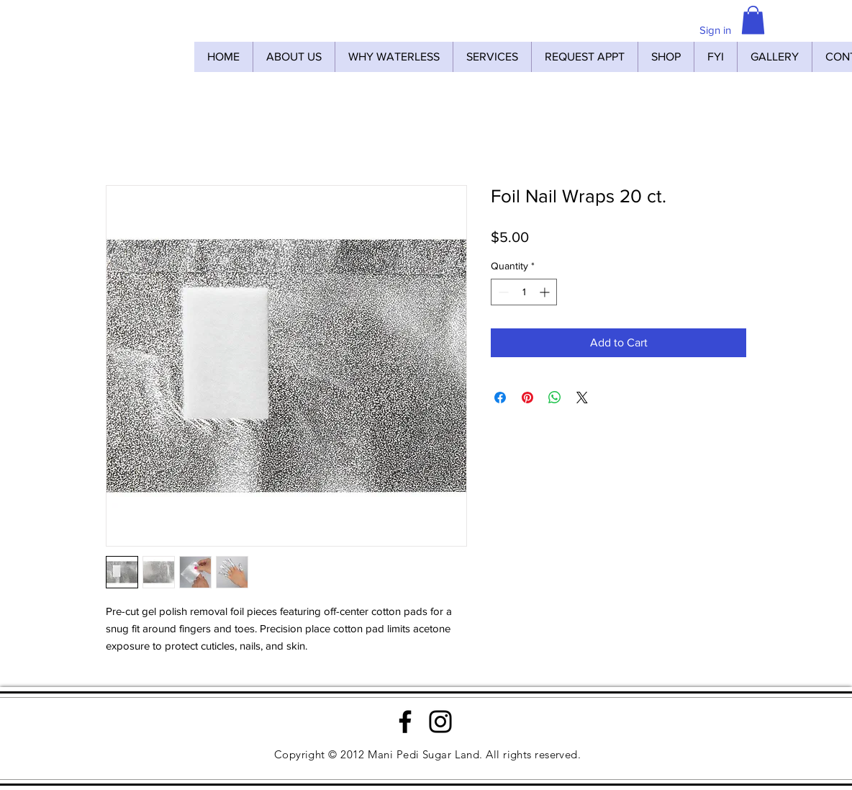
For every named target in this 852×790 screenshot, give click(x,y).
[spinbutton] (524, 292)
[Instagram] (440, 721)
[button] (753, 20)
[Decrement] (502, 292)
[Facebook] (405, 721)
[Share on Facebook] (500, 397)
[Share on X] (582, 397)
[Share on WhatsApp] (554, 397)
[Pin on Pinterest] (527, 397)
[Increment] (546, 292)
